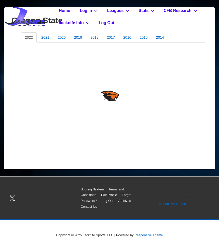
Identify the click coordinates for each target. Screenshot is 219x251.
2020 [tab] (62, 37)
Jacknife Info (75, 22)
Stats (147, 10)
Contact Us (89, 206)
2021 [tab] (45, 37)
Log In (89, 10)
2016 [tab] (127, 37)
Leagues (119, 10)
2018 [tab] (94, 37)
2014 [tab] (160, 37)
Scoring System (92, 189)
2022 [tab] (29, 37)
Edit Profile (109, 195)
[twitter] (12, 198)
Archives (124, 201)
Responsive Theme (171, 204)
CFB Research (181, 10)
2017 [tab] (111, 37)
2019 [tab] (78, 37)
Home (64, 10)
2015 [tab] (143, 37)
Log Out (106, 23)
